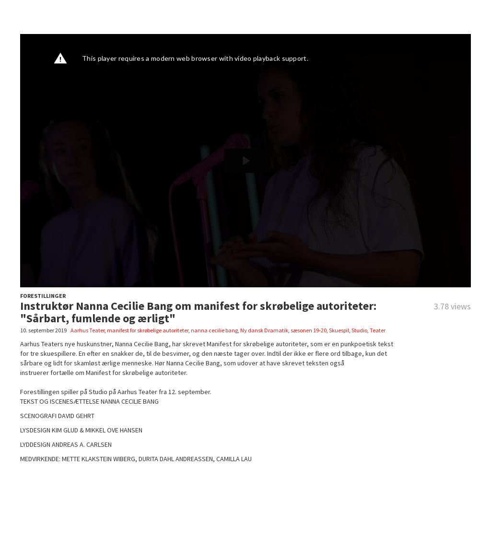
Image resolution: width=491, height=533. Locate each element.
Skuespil (339, 330)
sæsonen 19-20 (309, 330)
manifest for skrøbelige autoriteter (147, 330)
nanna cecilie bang (214, 330)
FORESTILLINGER (43, 295)
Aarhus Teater (87, 330)
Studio (359, 330)
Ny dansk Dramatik (264, 330)
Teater (378, 330)
